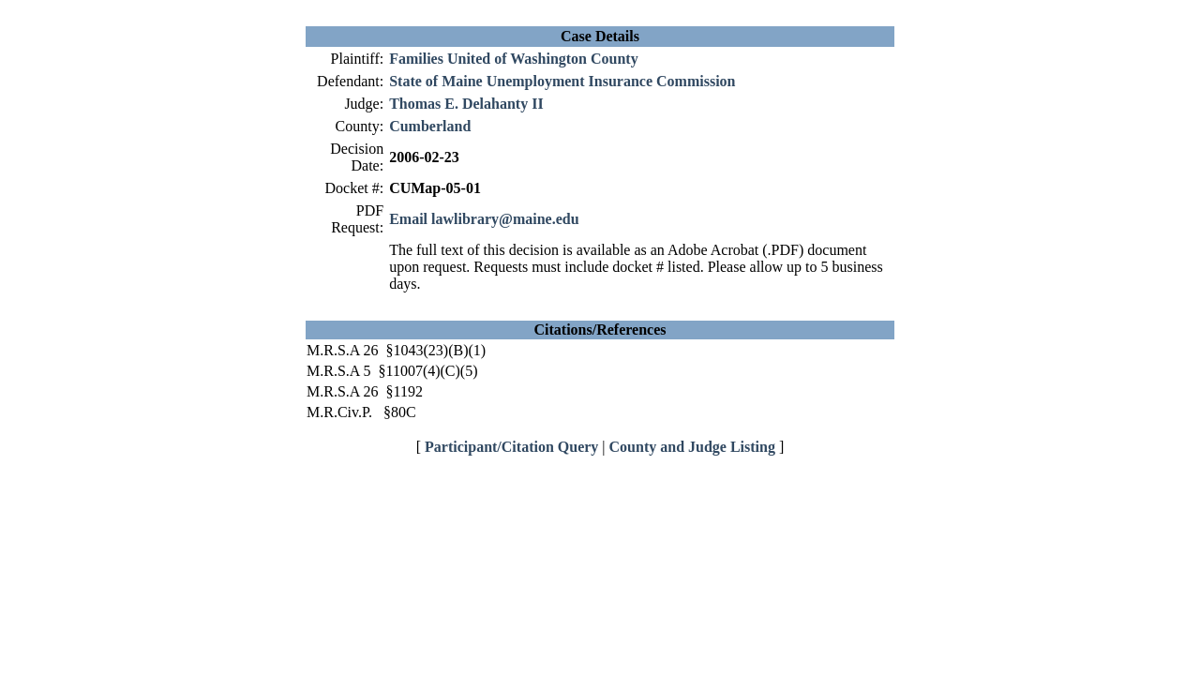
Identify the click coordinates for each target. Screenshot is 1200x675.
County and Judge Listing (692, 447)
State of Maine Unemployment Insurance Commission (562, 81)
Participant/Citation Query (511, 447)
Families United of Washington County (513, 59)
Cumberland (430, 126)
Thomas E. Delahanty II (466, 104)
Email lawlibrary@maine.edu (483, 219)
